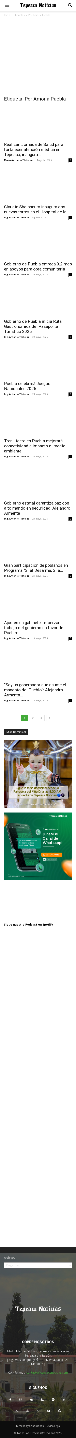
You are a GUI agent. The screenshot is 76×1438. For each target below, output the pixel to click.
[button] (6, 5)
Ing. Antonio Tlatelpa (17, 217)
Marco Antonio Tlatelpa (18, 159)
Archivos (9, 1257)
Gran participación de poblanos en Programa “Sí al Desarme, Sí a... (36, 568)
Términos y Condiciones (30, 1426)
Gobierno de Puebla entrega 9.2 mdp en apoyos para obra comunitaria (38, 267)
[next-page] (49, 718)
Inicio (7, 15)
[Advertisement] (38, 57)
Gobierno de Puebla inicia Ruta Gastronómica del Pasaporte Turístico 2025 (33, 326)
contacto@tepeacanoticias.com (47, 1372)
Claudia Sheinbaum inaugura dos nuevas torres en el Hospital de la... (37, 209)
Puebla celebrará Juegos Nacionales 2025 (27, 386)
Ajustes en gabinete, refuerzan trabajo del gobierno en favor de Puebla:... (33, 627)
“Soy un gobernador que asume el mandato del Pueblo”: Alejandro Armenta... (35, 689)
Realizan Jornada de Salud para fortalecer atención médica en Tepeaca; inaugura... (33, 149)
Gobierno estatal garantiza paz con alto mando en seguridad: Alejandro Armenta (37, 508)
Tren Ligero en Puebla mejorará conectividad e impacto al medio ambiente (34, 445)
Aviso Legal (53, 1426)
